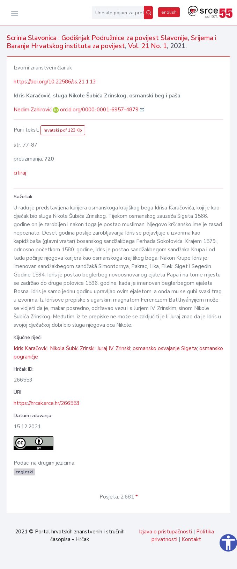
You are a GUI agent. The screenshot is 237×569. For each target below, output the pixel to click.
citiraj (20, 172)
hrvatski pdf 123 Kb (63, 130)
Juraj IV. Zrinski (113, 348)
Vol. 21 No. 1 (147, 46)
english (169, 12)
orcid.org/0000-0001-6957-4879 (99, 109)
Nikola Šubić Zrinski (72, 348)
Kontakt (191, 539)
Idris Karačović (30, 348)
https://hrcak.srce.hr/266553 (47, 403)
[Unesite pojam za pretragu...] (117, 12)
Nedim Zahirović (33, 109)
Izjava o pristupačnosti (165, 531)
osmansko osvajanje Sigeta (165, 348)
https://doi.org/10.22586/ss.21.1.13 (55, 81)
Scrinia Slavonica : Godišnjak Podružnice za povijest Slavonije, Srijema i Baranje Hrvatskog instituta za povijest (111, 42)
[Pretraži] (148, 12)
